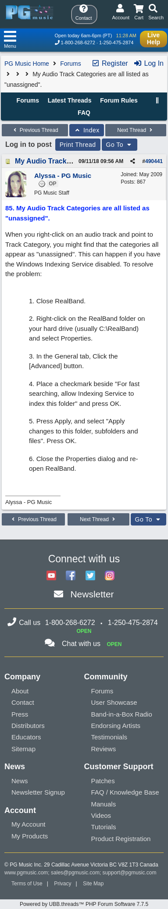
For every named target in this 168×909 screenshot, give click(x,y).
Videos (101, 815)
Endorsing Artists (116, 725)
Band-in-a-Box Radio (121, 714)
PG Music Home (26, 63)
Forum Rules (119, 100)
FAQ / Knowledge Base (125, 792)
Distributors (28, 725)
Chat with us (81, 643)
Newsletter (92, 594)
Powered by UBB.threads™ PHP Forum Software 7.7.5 (84, 904)
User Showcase (114, 702)
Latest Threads (70, 100)
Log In (148, 63)
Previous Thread (34, 130)
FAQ (84, 112)
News (19, 781)
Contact (22, 702)
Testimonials (109, 737)
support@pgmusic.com (130, 873)
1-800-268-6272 (78, 42)
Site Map (93, 884)
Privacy (62, 884)
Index (87, 130)
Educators (26, 737)
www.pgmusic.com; (27, 873)
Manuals (103, 804)
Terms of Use (27, 884)
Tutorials (103, 827)
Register (109, 63)
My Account (28, 824)
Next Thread (135, 130)
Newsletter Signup (38, 792)
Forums (70, 63)
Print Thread (78, 144)
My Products (29, 836)
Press (19, 714)
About (20, 691)
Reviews (103, 749)
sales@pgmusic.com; (77, 873)
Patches (103, 781)
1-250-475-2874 (116, 42)
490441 (154, 161)
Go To (119, 144)
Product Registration (121, 838)
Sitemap (23, 749)
